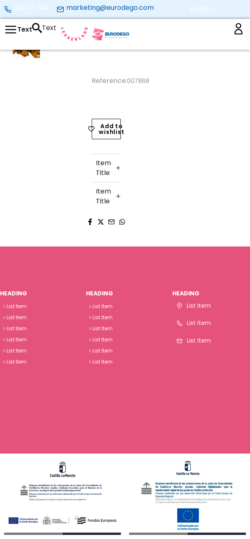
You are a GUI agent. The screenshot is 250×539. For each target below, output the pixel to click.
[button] (202, 9)
